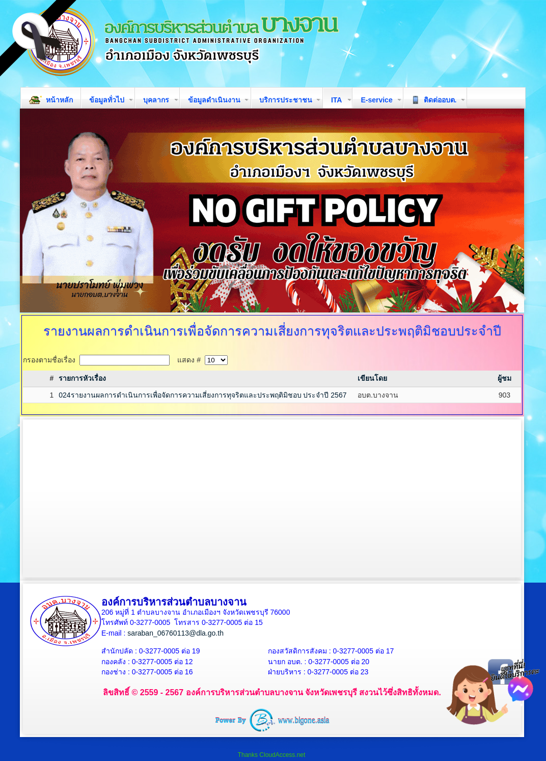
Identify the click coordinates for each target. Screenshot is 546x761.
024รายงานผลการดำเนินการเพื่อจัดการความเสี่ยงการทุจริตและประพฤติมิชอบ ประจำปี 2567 (202, 395)
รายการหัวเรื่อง (82, 378)
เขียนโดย (372, 378)
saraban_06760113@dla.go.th (175, 633)
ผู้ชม (504, 378)
